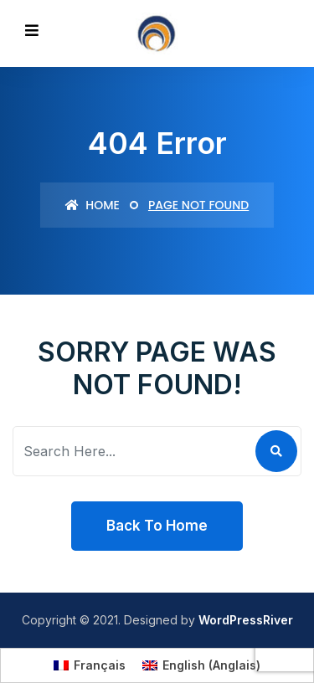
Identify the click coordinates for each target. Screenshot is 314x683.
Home (92, 205)
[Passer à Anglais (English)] (201, 665)
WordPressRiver (245, 620)
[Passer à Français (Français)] (89, 665)
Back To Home (157, 525)
